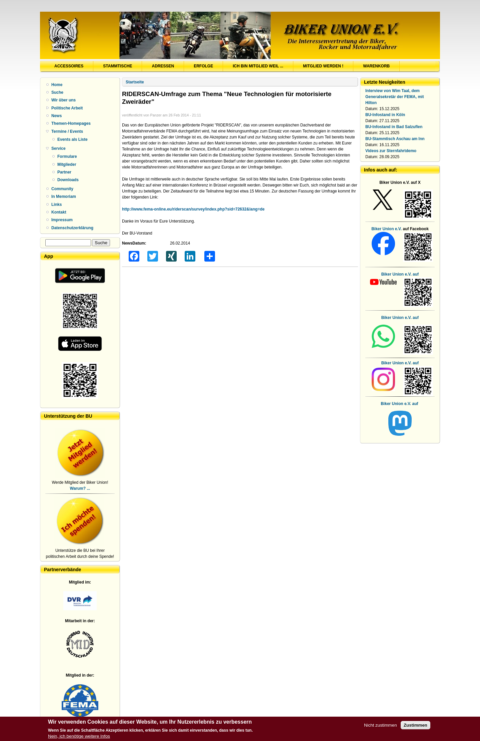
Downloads (68, 179)
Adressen (163, 66)
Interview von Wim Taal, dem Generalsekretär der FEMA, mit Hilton (394, 96)
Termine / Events (67, 131)
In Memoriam (63, 196)
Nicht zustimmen (380, 726)
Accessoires (68, 66)
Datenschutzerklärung (72, 228)
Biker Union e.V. (386, 229)
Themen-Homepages (71, 123)
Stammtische (117, 66)
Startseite (135, 82)
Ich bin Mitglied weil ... (258, 66)
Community (62, 189)
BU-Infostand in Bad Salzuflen (393, 126)
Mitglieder (66, 164)
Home (56, 84)
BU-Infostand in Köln (385, 114)
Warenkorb (376, 66)
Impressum (62, 220)
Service (58, 148)
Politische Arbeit (67, 108)
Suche (57, 92)
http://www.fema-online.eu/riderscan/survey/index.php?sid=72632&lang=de (193, 209)
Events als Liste (72, 139)
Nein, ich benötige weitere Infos (79, 737)
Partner (64, 172)
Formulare (67, 156)
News (56, 115)
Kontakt (58, 212)
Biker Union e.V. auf (400, 317)
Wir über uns (63, 100)
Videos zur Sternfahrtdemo (390, 150)
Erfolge (203, 66)
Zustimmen (415, 726)
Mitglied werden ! (323, 66)
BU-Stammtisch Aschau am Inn (395, 138)
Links (56, 204)
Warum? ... (80, 488)
